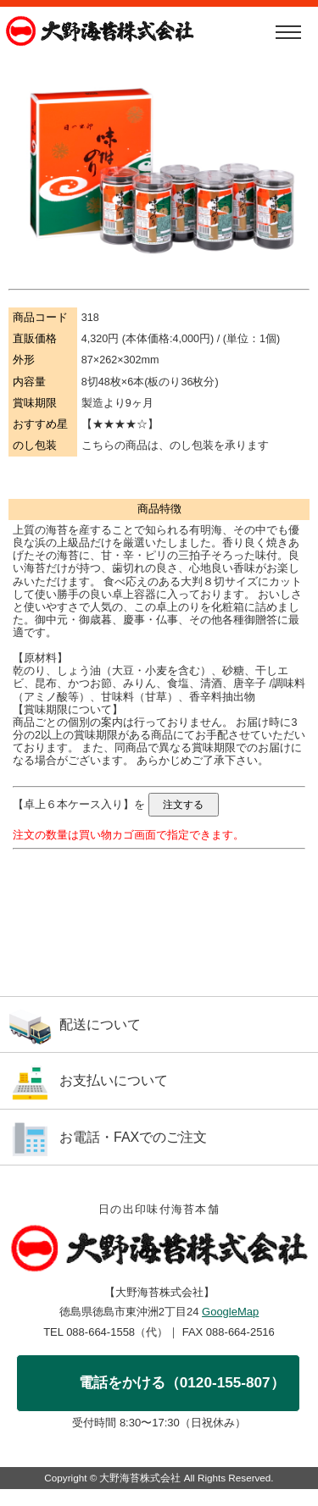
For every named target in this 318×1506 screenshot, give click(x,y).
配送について (100, 1024)
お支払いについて (113, 1080)
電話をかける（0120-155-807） (182, 1382)
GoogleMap (230, 1311)
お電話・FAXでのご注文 (133, 1137)
